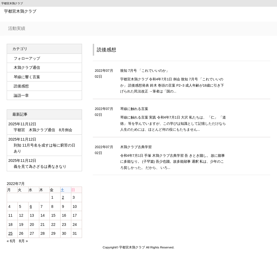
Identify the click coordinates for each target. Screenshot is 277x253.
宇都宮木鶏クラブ (20, 11)
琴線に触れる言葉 (134, 109)
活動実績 (16, 28)
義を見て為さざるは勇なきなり (40, 166)
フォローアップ (27, 58)
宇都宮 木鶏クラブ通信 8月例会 (43, 130)
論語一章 (21, 95)
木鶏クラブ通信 (27, 67)
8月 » (23, 241)
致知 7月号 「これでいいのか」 (144, 71)
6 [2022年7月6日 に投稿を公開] (31, 206)
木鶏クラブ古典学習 (136, 147)
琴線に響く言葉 (27, 77)
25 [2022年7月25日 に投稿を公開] (10, 233)
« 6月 (11, 241)
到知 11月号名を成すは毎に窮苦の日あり (44, 148)
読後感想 (106, 49)
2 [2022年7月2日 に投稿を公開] (63, 197)
